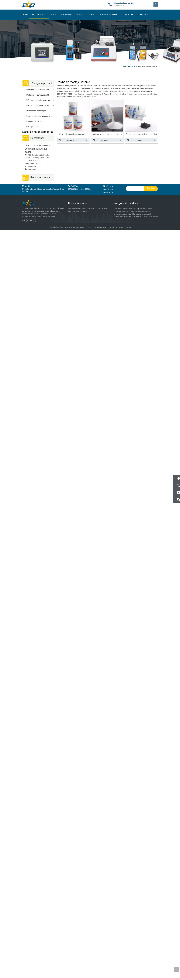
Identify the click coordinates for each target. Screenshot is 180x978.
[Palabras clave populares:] (155, 4)
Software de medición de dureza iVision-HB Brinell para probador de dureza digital (38, 436)
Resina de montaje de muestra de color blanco (73, 134)
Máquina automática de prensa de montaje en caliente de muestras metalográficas (38, 514)
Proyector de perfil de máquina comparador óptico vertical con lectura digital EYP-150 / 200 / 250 (38, 886)
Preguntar (65, 140)
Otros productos (32, 127)
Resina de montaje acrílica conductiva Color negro (141, 134)
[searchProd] (145, 4)
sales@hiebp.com (31, 163)
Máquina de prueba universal (38, 100)
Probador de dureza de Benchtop (126, 957)
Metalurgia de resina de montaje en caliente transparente (107, 134)
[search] (134, 936)
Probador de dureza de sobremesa (40, 90)
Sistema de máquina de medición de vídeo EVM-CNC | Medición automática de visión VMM (38, 848)
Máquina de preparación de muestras (40, 105)
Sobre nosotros (73, 959)
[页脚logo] (30, 951)
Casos (83, 956)
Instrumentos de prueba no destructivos (40, 116)
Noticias (105, 956)
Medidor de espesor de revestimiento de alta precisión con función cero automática (38, 254)
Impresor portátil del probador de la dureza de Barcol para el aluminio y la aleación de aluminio (38, 216)
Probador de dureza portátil (37, 95)
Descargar (90, 956)
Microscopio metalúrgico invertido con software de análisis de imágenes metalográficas (38, 329)
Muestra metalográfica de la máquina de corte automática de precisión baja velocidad (38, 660)
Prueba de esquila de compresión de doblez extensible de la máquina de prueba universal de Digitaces (38, 475)
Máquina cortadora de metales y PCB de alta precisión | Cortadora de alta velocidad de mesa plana (38, 925)
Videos (98, 956)
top (176, 969)
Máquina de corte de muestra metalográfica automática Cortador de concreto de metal (38, 699)
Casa (70, 956)
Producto (76, 956)
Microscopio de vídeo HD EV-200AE (38, 365)
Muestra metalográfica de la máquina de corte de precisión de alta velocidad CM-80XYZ (38, 809)
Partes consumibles (34, 121)
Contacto (83, 959)
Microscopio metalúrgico (36, 111)
